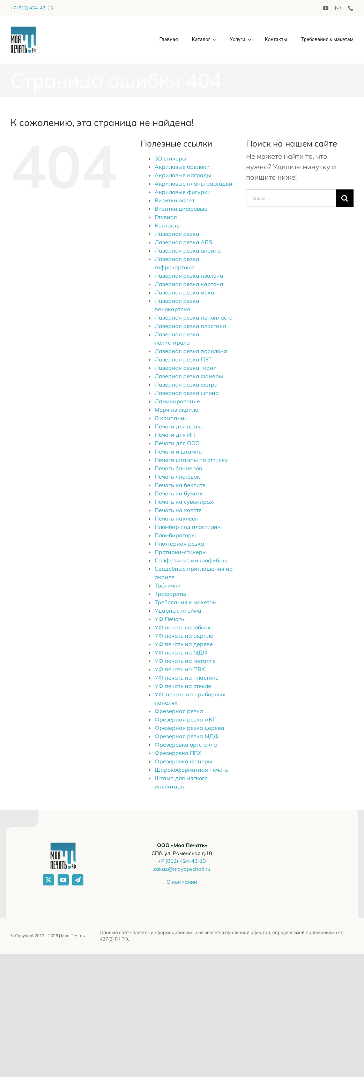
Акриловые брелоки (182, 166)
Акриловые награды (183, 175)
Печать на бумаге (179, 493)
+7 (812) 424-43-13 (31, 7)
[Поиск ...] (291, 198)
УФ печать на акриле (184, 635)
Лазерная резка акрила (188, 250)
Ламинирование (177, 401)
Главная (166, 217)
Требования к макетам (186, 602)
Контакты (168, 225)
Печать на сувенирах (184, 501)
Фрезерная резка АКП (186, 719)
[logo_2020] (23, 29)
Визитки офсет (175, 200)
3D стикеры (170, 158)
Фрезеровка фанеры (183, 761)
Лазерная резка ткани (186, 367)
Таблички (168, 585)
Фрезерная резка (179, 711)
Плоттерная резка (179, 543)
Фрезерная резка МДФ (187, 736)
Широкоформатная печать (191, 769)
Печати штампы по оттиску (191, 459)
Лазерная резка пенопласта (194, 317)
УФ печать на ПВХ (180, 669)
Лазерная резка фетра (186, 384)
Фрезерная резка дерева (189, 727)
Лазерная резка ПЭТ (183, 359)
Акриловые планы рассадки (193, 183)
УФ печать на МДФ (181, 652)
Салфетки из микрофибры (191, 560)
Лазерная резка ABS (183, 242)
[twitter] (48, 879)
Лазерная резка (177, 233)
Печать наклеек (176, 518)
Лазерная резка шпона (187, 392)
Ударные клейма (178, 610)
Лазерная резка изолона (189, 275)
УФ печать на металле (185, 660)
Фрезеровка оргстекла (186, 744)
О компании (171, 417)
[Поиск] (345, 198)
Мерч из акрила (177, 409)
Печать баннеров (178, 468)
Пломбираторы (175, 535)
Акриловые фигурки (183, 191)
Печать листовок (177, 476)
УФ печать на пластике (186, 677)
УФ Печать (169, 618)
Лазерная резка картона (189, 284)
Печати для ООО (177, 443)
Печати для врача (179, 426)
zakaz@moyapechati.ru (181, 869)
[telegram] (77, 879)
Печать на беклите (180, 484)
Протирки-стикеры (181, 551)
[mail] (338, 8)
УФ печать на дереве (184, 644)
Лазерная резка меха (184, 292)
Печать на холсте (178, 510)
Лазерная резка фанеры (189, 376)
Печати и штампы (179, 451)
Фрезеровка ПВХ (178, 752)
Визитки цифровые (181, 208)
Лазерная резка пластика (190, 325)
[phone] (351, 8)
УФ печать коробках (183, 627)
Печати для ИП (175, 434)
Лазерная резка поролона (191, 350)
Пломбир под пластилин (188, 526)
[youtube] (325, 8)
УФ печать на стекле (183, 685)
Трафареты (170, 593)
